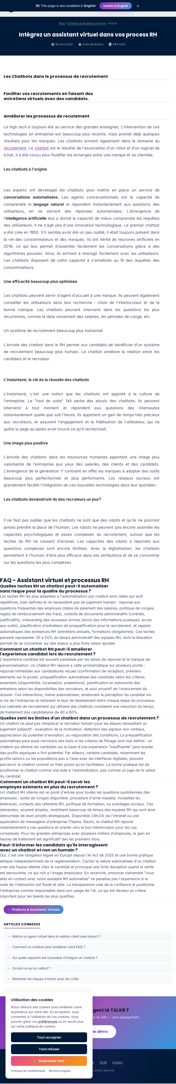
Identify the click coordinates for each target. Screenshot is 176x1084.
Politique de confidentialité (28, 1071)
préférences (47, 1021)
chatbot (42, 148)
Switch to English (115, 6)
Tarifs (103, 1062)
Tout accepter (49, 1037)
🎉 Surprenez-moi (49, 1061)
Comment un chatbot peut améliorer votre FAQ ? (48, 947)
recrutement (15, 148)
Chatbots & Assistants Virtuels (86, 23)
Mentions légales (60, 1071)
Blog (62, 23)
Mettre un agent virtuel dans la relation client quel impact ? (56, 936)
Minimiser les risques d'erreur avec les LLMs (45, 979)
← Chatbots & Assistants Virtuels (33, 909)
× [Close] (137, 5)
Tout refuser (49, 1049)
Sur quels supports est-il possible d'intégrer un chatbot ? (54, 958)
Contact (117, 1062)
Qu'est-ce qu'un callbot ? (31, 968)
